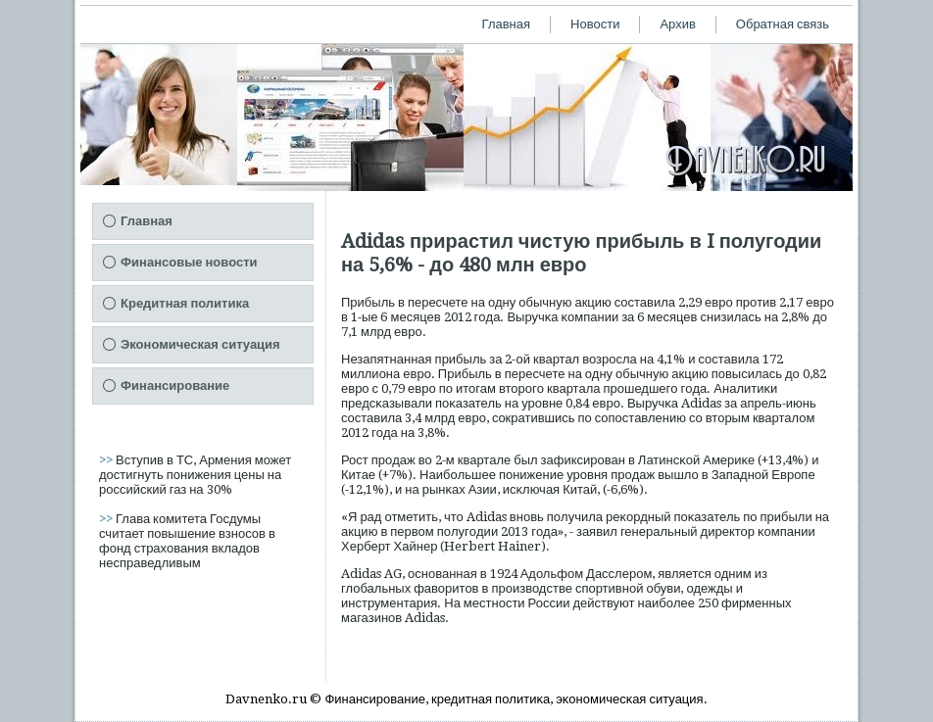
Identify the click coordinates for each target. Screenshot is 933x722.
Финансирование (175, 385)
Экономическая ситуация (200, 344)
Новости (594, 24)
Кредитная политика (185, 303)
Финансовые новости (189, 262)
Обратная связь (782, 24)
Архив (677, 24)
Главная (506, 24)
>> (107, 460)
